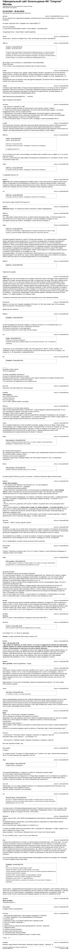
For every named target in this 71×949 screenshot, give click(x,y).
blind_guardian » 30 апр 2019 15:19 (15, 440)
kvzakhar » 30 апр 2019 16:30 (14, 47)
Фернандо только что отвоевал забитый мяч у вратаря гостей (23, 920)
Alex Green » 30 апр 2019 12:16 (14, 692)
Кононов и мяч (8, 919)
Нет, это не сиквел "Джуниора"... (14, 922)
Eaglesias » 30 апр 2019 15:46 (14, 265)
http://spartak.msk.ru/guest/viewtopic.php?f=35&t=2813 (17, 13)
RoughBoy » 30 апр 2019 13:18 (14, 360)
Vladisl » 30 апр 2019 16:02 (13, 138)
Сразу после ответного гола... (13, 931)
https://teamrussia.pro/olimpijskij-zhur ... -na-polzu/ (18, 96)
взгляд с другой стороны (23, 522)
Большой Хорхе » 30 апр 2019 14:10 (16, 797)
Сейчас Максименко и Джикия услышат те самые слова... (23, 934)
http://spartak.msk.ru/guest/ (10, 7)
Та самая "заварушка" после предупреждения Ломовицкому (23, 917)
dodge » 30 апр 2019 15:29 (13, 338)
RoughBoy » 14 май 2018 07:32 (14, 864)
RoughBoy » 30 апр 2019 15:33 (14, 317)
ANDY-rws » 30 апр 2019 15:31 (14, 229)
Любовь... (7, 924)
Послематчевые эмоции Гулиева (15, 932)
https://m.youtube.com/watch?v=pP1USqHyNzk (17, 789)
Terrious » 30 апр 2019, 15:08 (14, 626)
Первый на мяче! (9, 927)
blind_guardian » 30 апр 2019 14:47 (15, 561)
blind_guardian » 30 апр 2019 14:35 (15, 763)
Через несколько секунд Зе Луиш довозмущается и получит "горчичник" (26, 926)
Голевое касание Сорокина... (13, 929)
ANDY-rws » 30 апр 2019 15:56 (14, 168)
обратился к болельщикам (24, 388)
